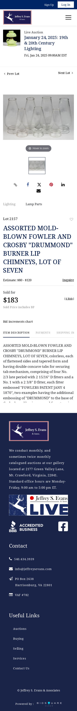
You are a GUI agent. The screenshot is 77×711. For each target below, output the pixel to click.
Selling (18, 648)
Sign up (49, 5)
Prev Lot (11, 74)
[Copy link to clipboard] (15, 184)
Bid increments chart (18, 321)
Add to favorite (71, 219)
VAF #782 (19, 595)
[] (69, 298)
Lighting (9, 204)
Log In (65, 5)
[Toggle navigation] (68, 17)
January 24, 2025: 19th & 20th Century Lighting (46, 43)
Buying (18, 639)
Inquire (68, 280)
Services (19, 658)
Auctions (19, 629)
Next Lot (65, 73)
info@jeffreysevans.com (30, 569)
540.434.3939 (21, 559)
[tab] (16, 334)
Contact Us (21, 668)
